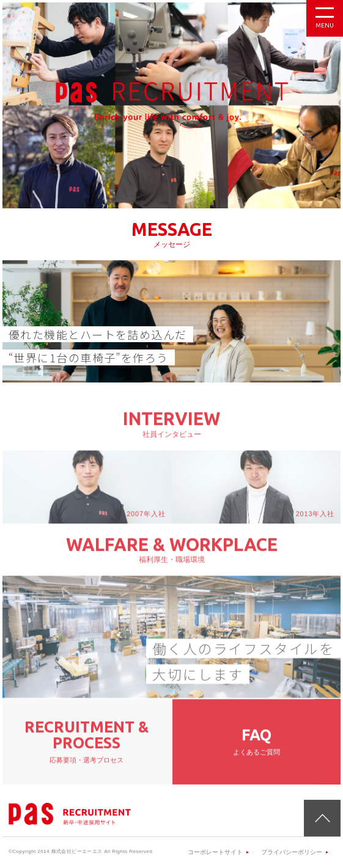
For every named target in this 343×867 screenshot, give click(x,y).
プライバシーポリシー (291, 852)
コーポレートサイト (215, 852)
